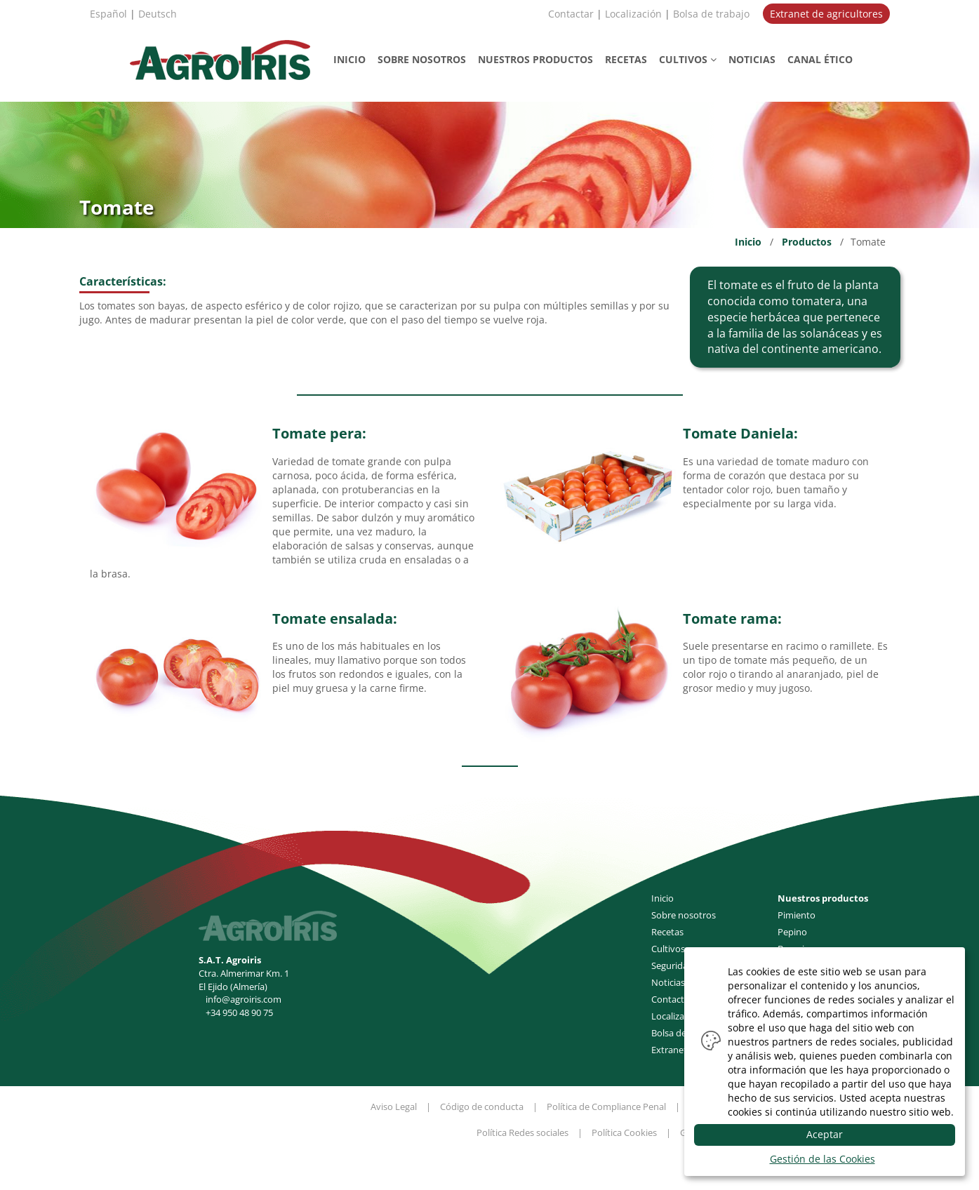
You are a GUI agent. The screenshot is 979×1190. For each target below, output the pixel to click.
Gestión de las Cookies (822, 1158)
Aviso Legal (394, 1106)
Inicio (748, 241)
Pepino (792, 931)
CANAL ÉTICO (820, 59)
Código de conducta (482, 1106)
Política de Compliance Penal (606, 1106)
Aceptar (824, 1134)
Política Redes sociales (522, 1132)
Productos (807, 241)
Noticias (668, 982)
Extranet (669, 1049)
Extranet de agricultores (826, 13)
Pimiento (796, 915)
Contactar (571, 13)
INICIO (349, 59)
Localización (633, 13)
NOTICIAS (751, 59)
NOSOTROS (422, 59)
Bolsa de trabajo (711, 13)
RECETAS (626, 59)
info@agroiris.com (243, 999)
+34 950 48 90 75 (239, 1012)
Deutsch (157, 13)
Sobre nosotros (683, 915)
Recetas (667, 931)
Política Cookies (624, 1132)
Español (108, 13)
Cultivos (668, 948)
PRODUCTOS (535, 59)
